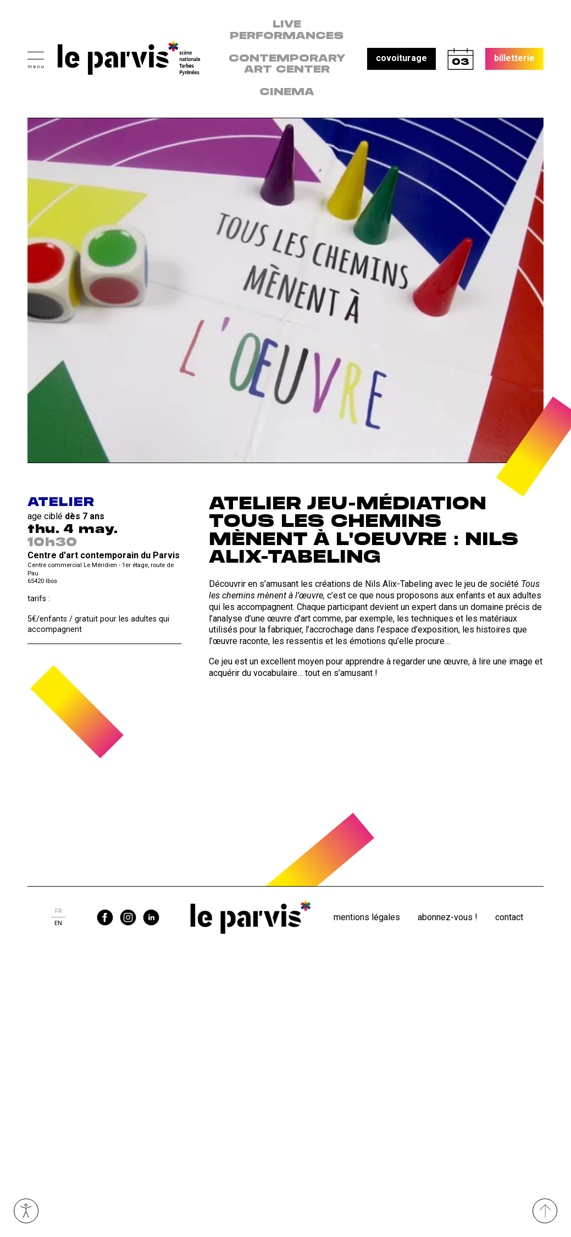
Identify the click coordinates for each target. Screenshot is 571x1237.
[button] (35, 58)
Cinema (286, 92)
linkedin (151, 917)
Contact (509, 917)
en (58, 923)
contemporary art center (287, 64)
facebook (105, 917)
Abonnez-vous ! (448, 917)
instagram (128, 917)
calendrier (460, 59)
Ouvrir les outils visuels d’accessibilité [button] (26, 1210)
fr (58, 911)
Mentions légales (367, 917)
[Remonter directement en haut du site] (545, 1210)
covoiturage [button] (401, 58)
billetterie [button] (514, 58)
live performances (286, 30)
